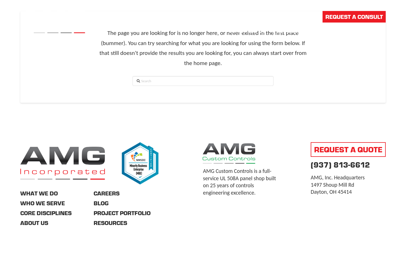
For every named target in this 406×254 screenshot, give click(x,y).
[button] (382, 30)
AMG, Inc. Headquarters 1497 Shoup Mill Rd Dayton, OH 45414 (338, 184)
